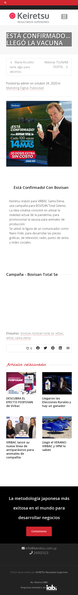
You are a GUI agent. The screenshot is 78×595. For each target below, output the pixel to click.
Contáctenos (39, 531)
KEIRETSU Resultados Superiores (52, 572)
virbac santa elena (18, 338)
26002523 (39, 553)
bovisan (26, 333)
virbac (59, 333)
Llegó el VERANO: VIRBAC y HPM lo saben (54, 446)
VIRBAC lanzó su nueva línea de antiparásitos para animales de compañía (20, 449)
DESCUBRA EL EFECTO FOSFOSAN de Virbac (19, 402)
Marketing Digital (17, 88)
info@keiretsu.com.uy (39, 548)
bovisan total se (43, 333)
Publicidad (37, 88)
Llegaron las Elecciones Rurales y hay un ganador (56, 402)
